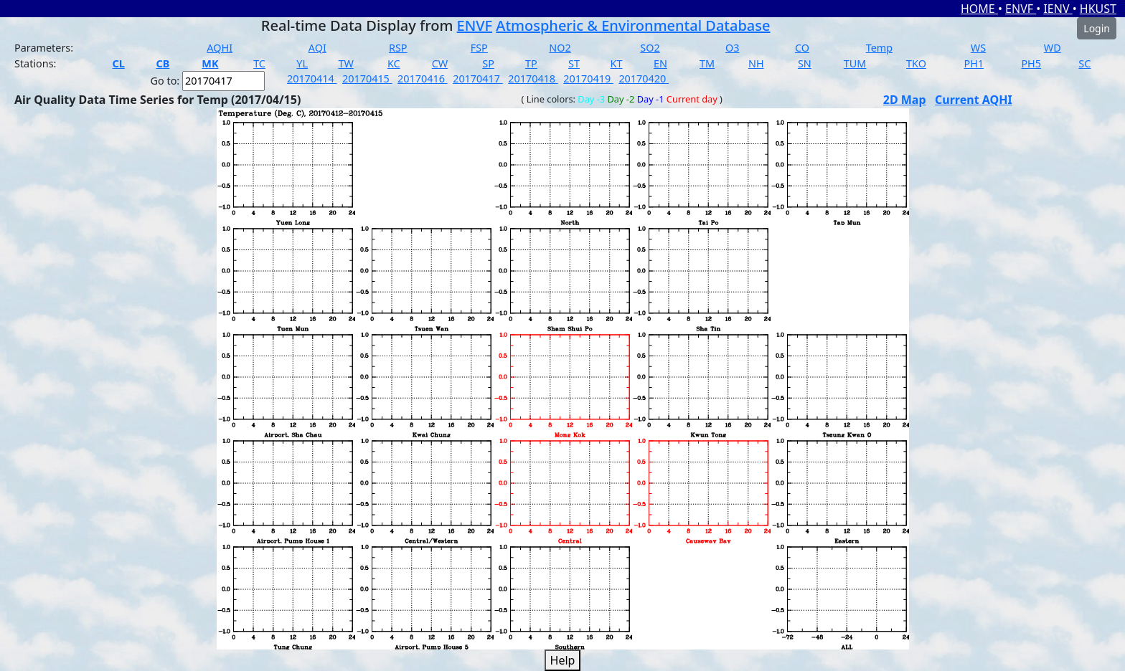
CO (802, 47)
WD (1052, 47)
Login (1096, 28)
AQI (317, 47)
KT (617, 63)
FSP (479, 47)
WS (978, 47)
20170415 (367, 78)
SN (804, 63)
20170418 (533, 78)
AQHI (219, 47)
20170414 (312, 78)
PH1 (974, 63)
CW (440, 63)
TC (259, 63)
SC (1084, 63)
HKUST (1098, 8)
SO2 (649, 47)
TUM (855, 63)
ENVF (1020, 8)
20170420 (643, 78)
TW (345, 63)
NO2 (559, 47)
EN (660, 63)
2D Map (904, 100)
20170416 (422, 78)
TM (707, 63)
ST (574, 63)
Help (562, 660)
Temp (879, 47)
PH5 (1031, 63)
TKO (916, 63)
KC (393, 63)
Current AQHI (973, 100)
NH (756, 63)
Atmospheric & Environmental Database (633, 25)
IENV (1057, 8)
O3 (732, 47)
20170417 (478, 78)
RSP (398, 47)
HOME (979, 8)
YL (302, 63)
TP (531, 63)
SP (488, 63)
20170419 (588, 78)
